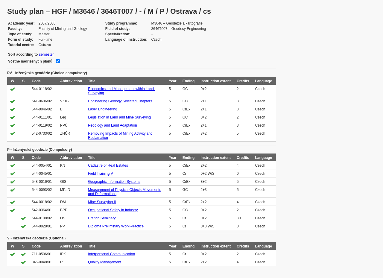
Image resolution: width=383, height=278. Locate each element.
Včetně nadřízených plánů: (31, 61)
